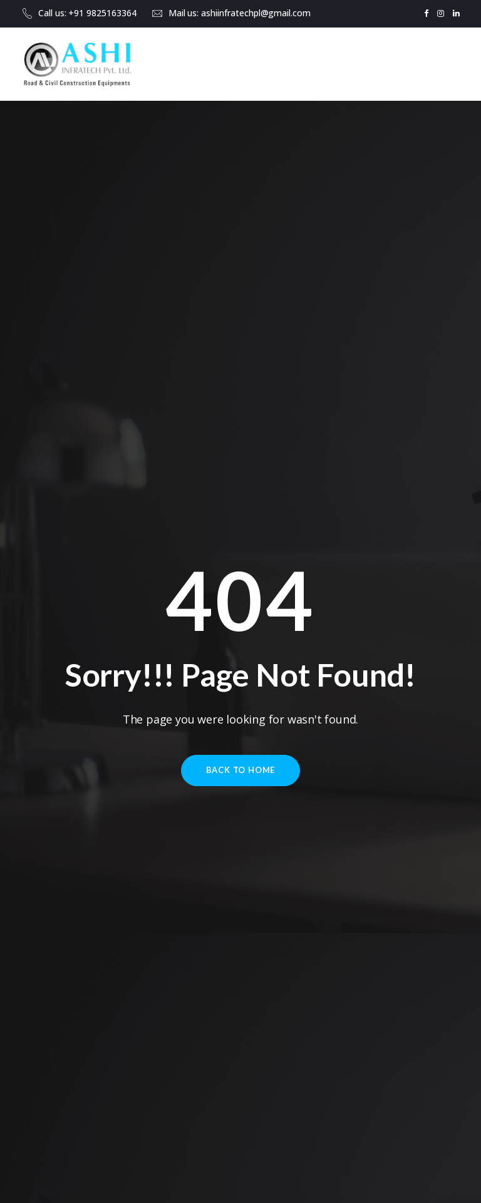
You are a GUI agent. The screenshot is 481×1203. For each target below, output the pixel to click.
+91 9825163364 (102, 13)
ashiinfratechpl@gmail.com (256, 13)
